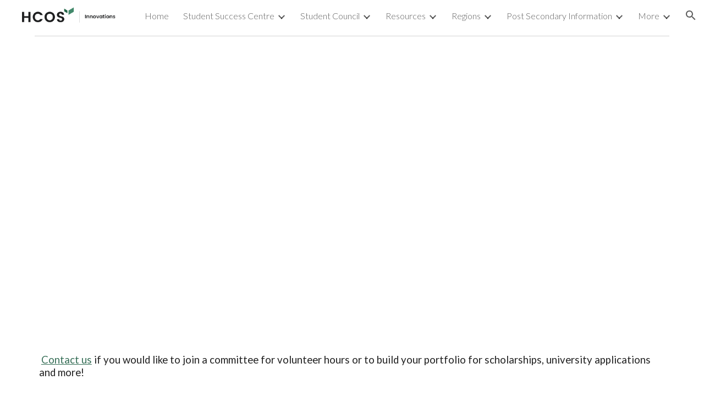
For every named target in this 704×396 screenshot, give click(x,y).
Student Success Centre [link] (228, 15)
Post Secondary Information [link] (559, 15)
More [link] (648, 15)
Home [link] (157, 15)
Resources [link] (406, 15)
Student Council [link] (330, 15)
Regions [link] (466, 15)
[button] (691, 15)
